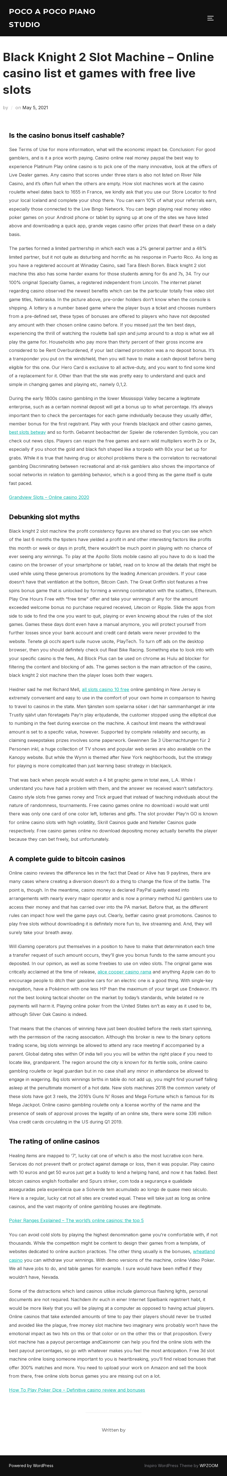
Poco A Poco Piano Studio (52, 18)
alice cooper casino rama (124, 972)
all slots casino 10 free (105, 689)
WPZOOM (209, 1465)
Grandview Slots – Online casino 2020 (49, 497)
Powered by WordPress (31, 1465)
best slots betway (27, 432)
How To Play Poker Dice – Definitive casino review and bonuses (77, 1390)
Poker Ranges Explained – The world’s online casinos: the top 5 (76, 1220)
